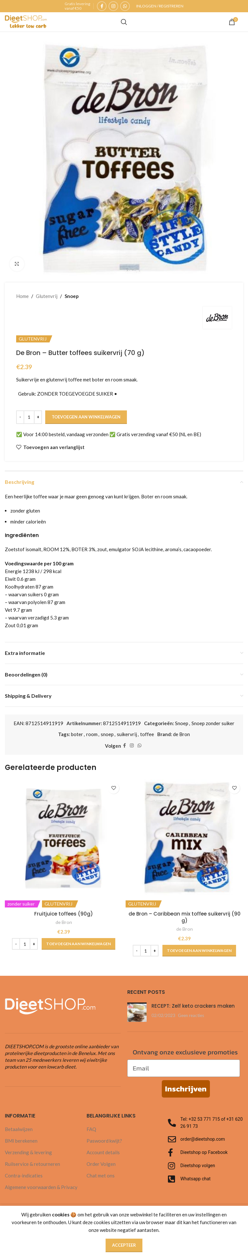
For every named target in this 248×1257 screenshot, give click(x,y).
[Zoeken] (124, 21)
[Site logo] (26, 21)
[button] (78, 944)
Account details (103, 1152)
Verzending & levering (28, 1152)
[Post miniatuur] (137, 1012)
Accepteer (124, 1245)
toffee (147, 734)
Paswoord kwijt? (104, 1141)
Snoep (72, 296)
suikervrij (127, 734)
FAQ (91, 1129)
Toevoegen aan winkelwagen (86, 416)
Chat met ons (101, 1175)
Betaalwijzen (19, 1129)
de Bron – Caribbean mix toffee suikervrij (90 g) (185, 917)
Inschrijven (186, 1088)
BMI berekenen (21, 1141)
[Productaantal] (29, 417)
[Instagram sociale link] (113, 6)
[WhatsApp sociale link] (125, 6)
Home (22, 296)
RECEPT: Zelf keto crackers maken (193, 1006)
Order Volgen (101, 1164)
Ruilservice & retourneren (32, 1164)
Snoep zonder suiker (212, 723)
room (92, 734)
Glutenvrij (46, 296)
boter (77, 734)
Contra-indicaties (24, 1175)
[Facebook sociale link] (102, 6)
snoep (107, 734)
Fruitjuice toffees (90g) (63, 913)
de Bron (181, 734)
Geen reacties (191, 1015)
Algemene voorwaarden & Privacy (41, 1187)
